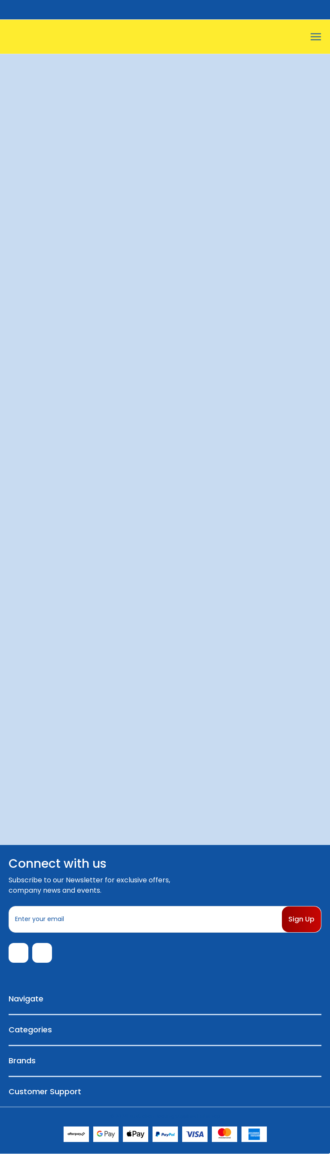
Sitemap (210, 1116)
